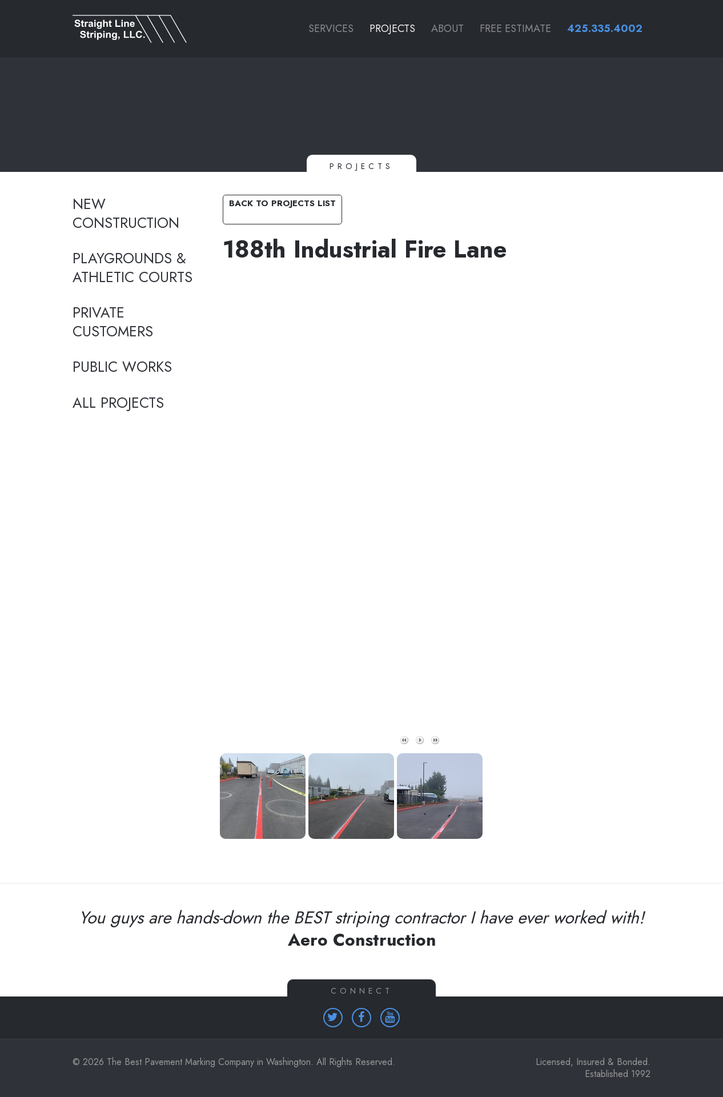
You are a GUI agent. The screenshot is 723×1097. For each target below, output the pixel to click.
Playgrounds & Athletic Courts (132, 268)
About (447, 28)
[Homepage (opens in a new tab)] (333, 1017)
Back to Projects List (282, 203)
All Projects (118, 403)
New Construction (126, 214)
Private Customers (113, 322)
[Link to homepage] (136, 29)
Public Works (122, 367)
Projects (392, 28)
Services (331, 28)
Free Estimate (515, 28)
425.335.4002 (604, 28)
